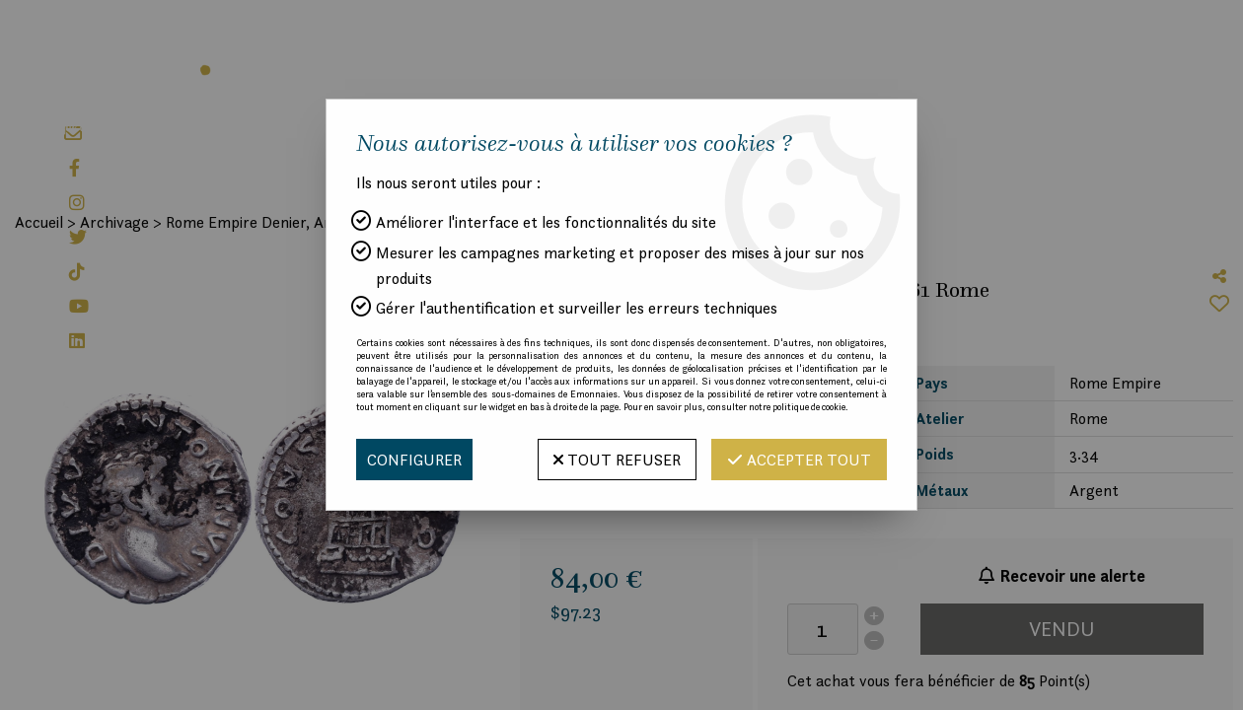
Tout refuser (617, 459)
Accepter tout (799, 459)
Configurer (414, 459)
